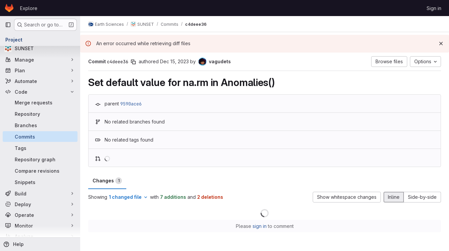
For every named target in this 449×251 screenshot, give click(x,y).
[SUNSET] (40, 48)
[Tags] (40, 148)
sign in (260, 226)
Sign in (434, 8)
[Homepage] (9, 8)
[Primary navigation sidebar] (8, 24)
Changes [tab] (107, 180)
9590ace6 (131, 104)
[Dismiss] (441, 43)
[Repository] (40, 113)
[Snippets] (40, 182)
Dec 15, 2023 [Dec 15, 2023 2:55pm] (174, 61)
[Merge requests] (40, 102)
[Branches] (40, 125)
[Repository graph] (40, 159)
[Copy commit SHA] (133, 62)
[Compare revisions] (40, 170)
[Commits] (40, 136)
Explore (28, 8)
